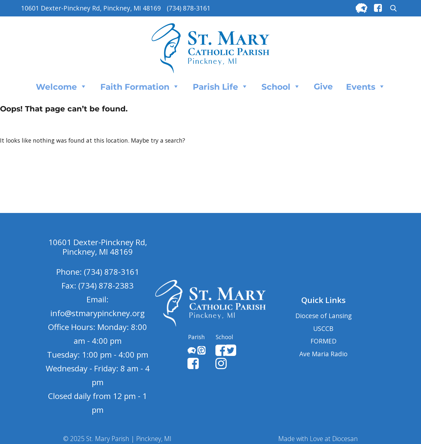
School (281, 86)
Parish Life (220, 86)
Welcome (61, 86)
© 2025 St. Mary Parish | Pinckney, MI (117, 438)
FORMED (323, 341)
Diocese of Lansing (323, 315)
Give (323, 86)
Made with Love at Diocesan (318, 438)
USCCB (323, 328)
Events (365, 86)
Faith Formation (140, 86)
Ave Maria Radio (323, 353)
